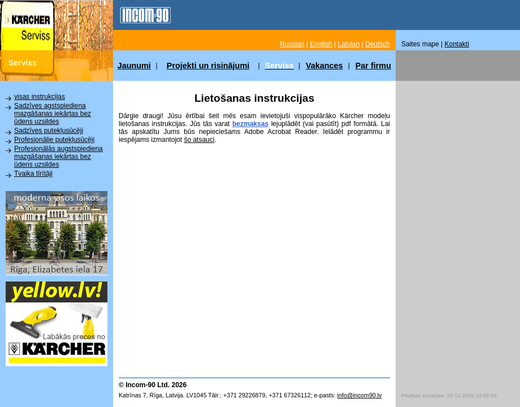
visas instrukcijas (39, 97)
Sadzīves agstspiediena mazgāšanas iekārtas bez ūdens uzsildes (52, 113)
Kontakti (457, 44)
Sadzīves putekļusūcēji (48, 131)
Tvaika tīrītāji (33, 173)
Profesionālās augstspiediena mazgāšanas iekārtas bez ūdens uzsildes (58, 156)
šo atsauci (199, 140)
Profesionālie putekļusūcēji (54, 140)
